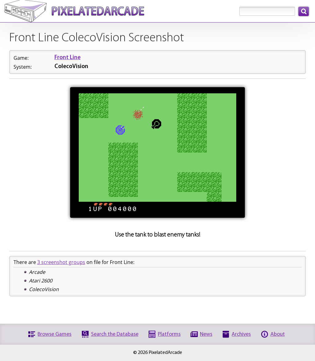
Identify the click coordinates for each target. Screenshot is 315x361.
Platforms (169, 334)
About (277, 334)
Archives (241, 334)
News (206, 334)
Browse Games (54, 334)
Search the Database (114, 334)
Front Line (67, 58)
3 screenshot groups (61, 262)
